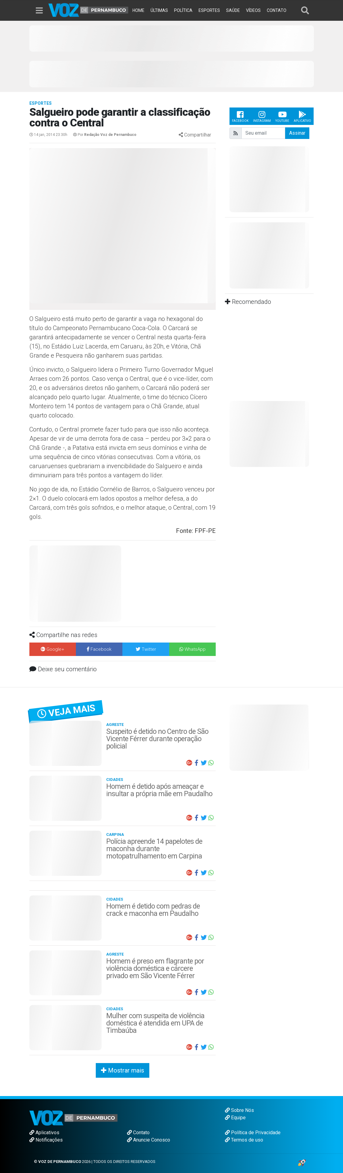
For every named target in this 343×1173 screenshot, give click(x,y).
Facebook (240, 116)
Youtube (282, 116)
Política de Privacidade (253, 1132)
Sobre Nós (239, 1110)
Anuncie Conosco (148, 1140)
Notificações (46, 1140)
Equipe (235, 1117)
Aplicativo (302, 116)
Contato (138, 1132)
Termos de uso (244, 1140)
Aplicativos (44, 1132)
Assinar (297, 133)
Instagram (262, 116)
